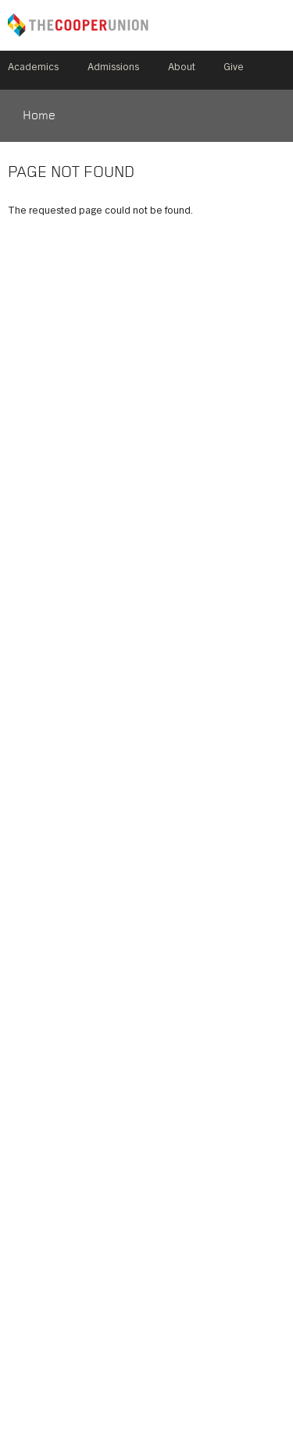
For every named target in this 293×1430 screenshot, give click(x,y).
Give (233, 68)
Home (39, 116)
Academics (33, 68)
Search (279, 70)
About (181, 68)
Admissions (113, 68)
